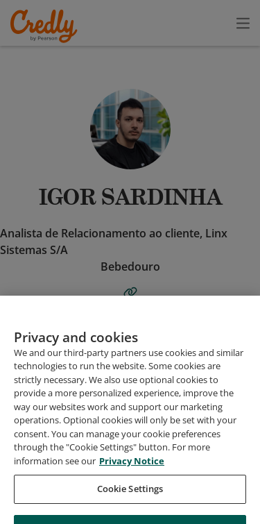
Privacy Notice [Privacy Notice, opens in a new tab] (131, 475)
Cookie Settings (130, 504)
